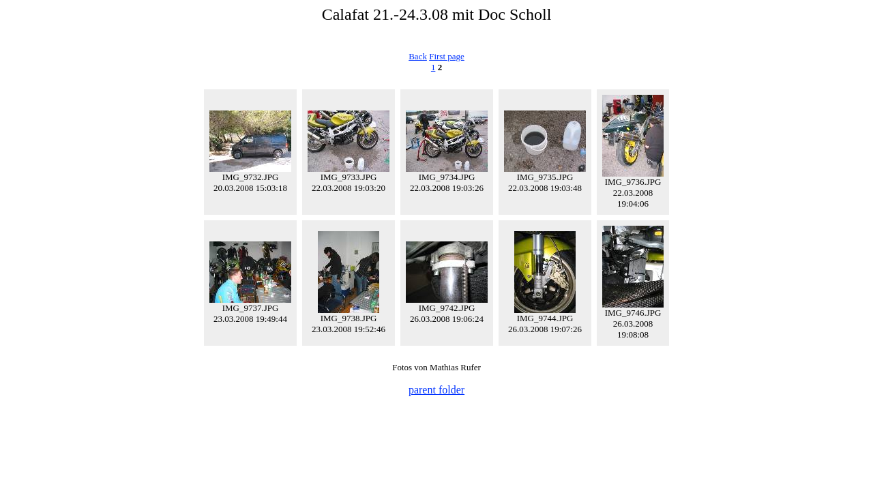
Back (418, 56)
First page (446, 56)
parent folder (436, 390)
